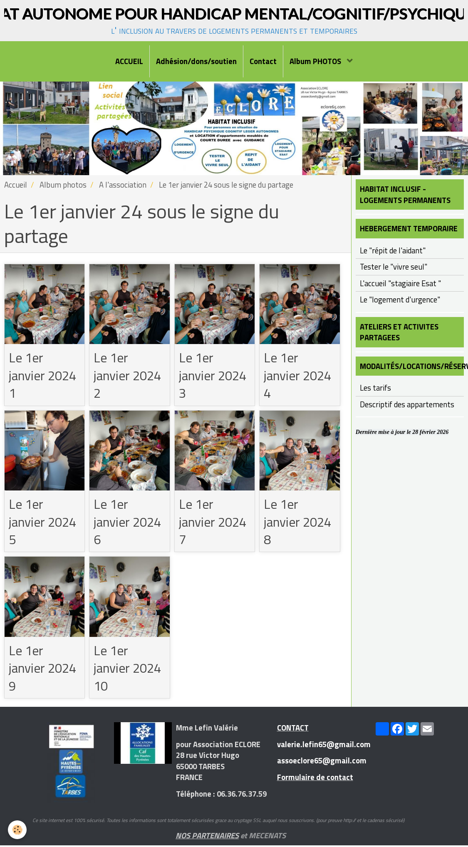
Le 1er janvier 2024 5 (44, 522)
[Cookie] (17, 829)
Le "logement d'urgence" (400, 299)
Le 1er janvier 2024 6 (129, 522)
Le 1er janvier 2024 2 (129, 376)
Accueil (15, 185)
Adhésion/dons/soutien (196, 61)
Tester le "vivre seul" (393, 266)
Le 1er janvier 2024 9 (44, 669)
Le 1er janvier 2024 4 (299, 376)
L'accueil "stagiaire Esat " (400, 283)
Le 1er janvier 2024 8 (299, 522)
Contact (263, 61)
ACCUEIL (129, 61)
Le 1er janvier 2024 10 (129, 669)
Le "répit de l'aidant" (393, 250)
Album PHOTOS (316, 61)
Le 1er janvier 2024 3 (214, 376)
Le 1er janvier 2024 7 (214, 522)
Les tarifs (375, 388)
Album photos (63, 185)
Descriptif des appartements (407, 404)
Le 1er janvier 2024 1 (44, 376)
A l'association (122, 185)
